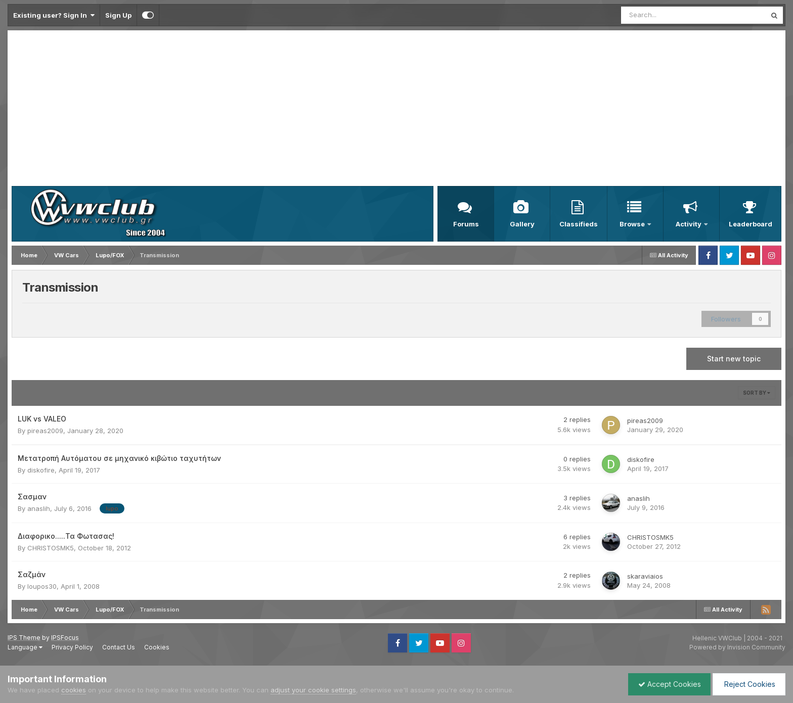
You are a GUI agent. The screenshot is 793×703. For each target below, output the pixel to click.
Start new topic (734, 358)
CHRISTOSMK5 (50, 548)
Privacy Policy (72, 647)
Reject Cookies (748, 684)
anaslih (38, 508)
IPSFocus (65, 637)
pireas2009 (45, 431)
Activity (689, 224)
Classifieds (578, 224)
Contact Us (118, 647)
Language (25, 647)
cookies (73, 690)
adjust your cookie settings (313, 690)
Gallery (522, 224)
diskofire (41, 470)
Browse (633, 224)
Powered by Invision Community (737, 647)
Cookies (156, 647)
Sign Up (118, 15)
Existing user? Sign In (54, 15)
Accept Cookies (667, 684)
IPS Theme (24, 637)
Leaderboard (750, 224)
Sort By (756, 393)
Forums (466, 224)
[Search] (667, 15)
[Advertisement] (396, 110)
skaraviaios (645, 576)
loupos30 (42, 586)
